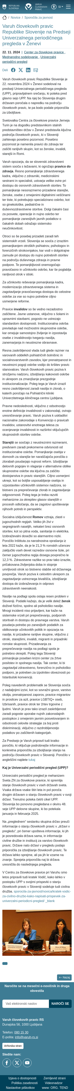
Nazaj (64, 977)
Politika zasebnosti (24, 1083)
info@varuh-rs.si (26, 1037)
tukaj (32, 759)
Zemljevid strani (54, 1078)
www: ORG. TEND (55, 1087)
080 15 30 (21, 1032)
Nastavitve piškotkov (20, 1087)
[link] (53, 6)
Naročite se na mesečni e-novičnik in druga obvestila (37, 988)
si (59, 6)
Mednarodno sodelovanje (20, 57)
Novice (15, 17)
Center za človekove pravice (44, 52)
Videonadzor (54, 1083)
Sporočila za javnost (38, 17)
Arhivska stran (13, 1045)
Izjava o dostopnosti (22, 1078)
